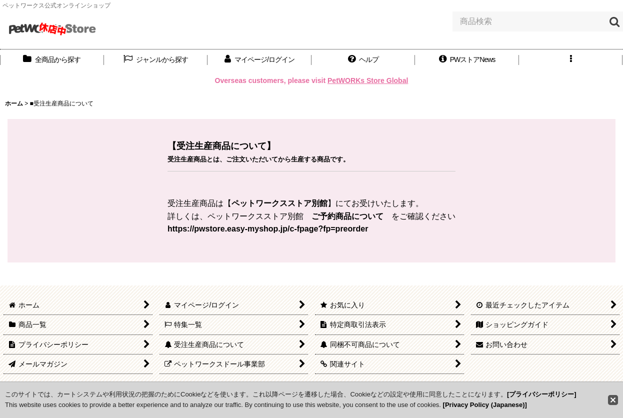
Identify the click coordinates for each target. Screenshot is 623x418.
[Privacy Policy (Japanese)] (485, 404)
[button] (364, 60)
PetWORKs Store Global (368, 80)
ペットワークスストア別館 (280, 203)
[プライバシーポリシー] (541, 394)
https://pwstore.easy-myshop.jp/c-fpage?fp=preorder (268, 228)
